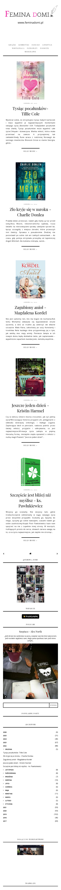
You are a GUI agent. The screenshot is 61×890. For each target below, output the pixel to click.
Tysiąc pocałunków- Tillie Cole (30, 111)
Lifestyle (47, 45)
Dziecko (36, 45)
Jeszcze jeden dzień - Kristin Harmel (30, 408)
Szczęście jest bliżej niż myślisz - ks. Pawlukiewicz (30, 500)
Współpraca (18, 48)
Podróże (44, 48)
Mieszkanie (30, 52)
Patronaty (32, 48)
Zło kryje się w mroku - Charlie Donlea (30, 212)
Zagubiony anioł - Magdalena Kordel (30, 310)
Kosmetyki (24, 45)
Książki (12, 45)
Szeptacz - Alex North (30, 631)
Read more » (30, 151)
